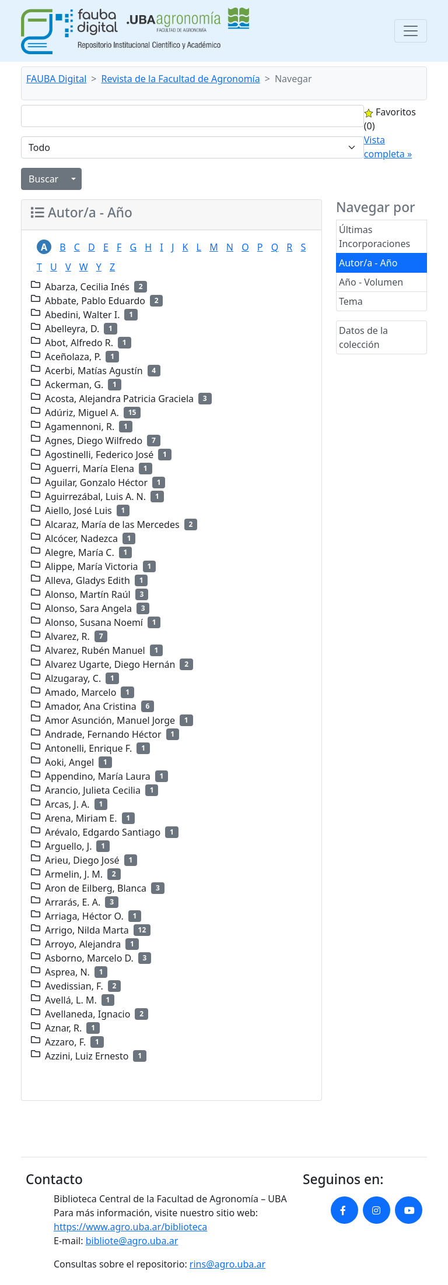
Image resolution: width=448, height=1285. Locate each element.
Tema (351, 301)
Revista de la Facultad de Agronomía (181, 78)
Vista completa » (388, 146)
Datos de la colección (363, 337)
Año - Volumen (371, 282)
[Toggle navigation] (410, 31)
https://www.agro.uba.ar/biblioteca (130, 1226)
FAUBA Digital (56, 78)
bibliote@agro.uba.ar (132, 1240)
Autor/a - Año (368, 262)
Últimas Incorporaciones (374, 236)
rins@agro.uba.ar (227, 1264)
